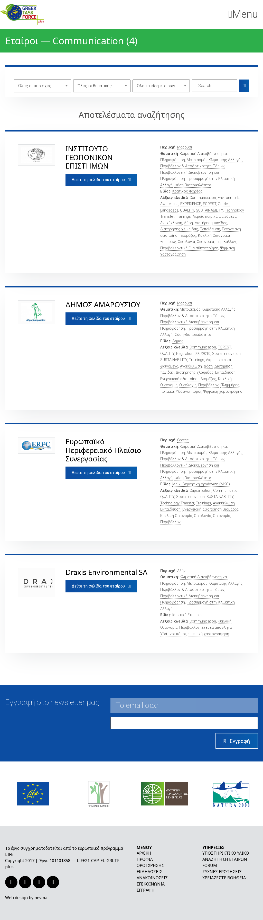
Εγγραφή (146, 890)
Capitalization (200, 490)
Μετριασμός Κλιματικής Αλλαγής (214, 160)
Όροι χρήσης (150, 865)
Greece (183, 440)
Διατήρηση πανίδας (211, 223)
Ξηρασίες (168, 242)
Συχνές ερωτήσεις (222, 871)
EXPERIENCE (190, 204)
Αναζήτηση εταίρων (224, 859)
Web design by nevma (26, 897)
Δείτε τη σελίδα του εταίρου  (101, 179)
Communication (203, 198)
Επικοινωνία (151, 884)
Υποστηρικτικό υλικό (225, 853)
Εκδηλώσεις (149, 871)
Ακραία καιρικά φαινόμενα (215, 216)
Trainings (183, 216)
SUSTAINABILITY (209, 210)
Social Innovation (226, 354)
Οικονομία (205, 242)
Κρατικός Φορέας (187, 191)
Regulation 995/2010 (193, 354)
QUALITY (187, 210)
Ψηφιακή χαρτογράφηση (224, 391)
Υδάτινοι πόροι (188, 391)
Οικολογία (186, 242)
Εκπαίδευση (210, 229)
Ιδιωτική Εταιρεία (187, 615)
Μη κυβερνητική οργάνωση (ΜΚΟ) (201, 484)
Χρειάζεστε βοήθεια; (224, 878)
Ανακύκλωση (171, 223)
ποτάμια (167, 391)
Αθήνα (182, 571)
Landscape (169, 210)
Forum (209, 865)
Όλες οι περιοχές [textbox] (34, 85)
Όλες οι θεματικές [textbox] (95, 85)
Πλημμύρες (229, 385)
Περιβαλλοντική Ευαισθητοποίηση (189, 248)
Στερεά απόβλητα (216, 627)
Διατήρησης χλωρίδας (179, 229)
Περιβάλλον (226, 242)
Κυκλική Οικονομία (214, 235)
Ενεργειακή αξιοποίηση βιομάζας (188, 379)
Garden (224, 204)
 (244, 85)
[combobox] (42, 86)
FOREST (209, 204)
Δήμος (177, 341)
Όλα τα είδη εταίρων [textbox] (156, 85)
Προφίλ (145, 859)
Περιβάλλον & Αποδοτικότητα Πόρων (192, 166)
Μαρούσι (184, 147)
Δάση (188, 223)
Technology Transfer (177, 503)
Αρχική (144, 853)
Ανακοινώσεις (152, 878)
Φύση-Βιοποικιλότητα (192, 185)
